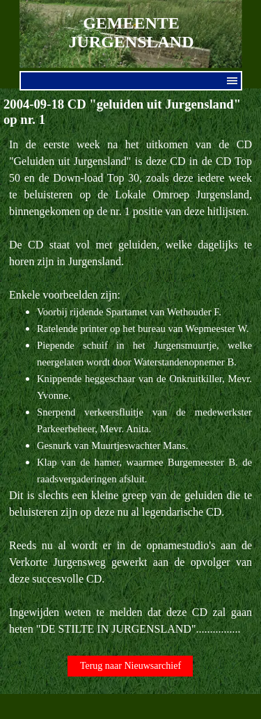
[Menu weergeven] (232, 80)
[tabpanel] (130, 387)
